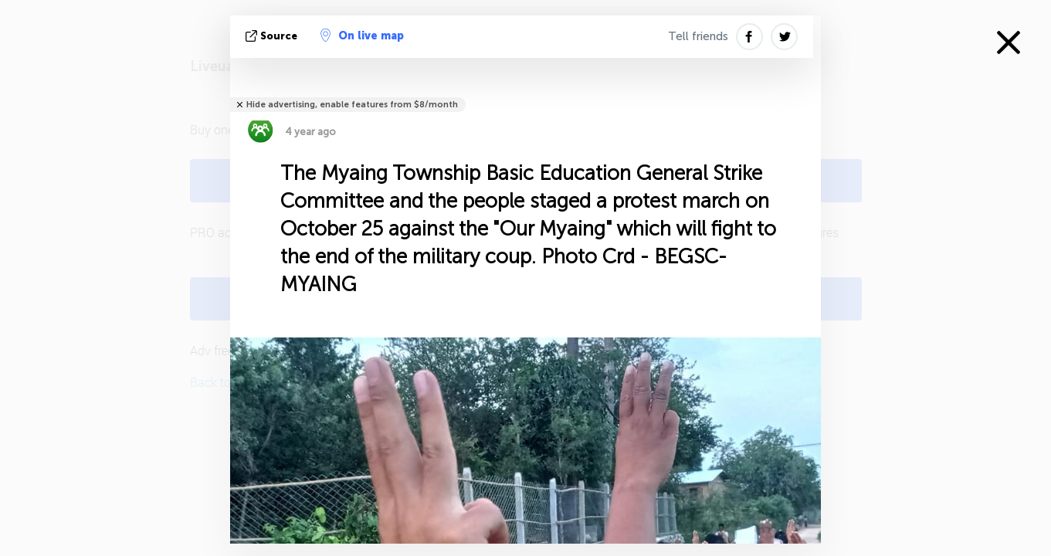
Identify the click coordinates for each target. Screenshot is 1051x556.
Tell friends (698, 36)
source (273, 36)
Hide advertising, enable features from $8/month (352, 105)
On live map (362, 35)
